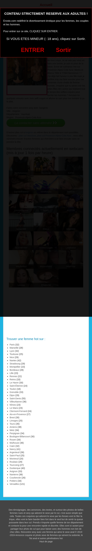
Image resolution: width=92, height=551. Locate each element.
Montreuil (14, 458)
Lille (12, 373)
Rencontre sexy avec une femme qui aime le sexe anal (47, 532)
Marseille (14, 348)
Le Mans (14, 408)
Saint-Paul (15, 455)
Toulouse (14, 354)
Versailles (14, 484)
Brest (12, 417)
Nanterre (14, 474)
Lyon (12, 351)
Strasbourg (15, 363)
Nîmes (13, 405)
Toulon (13, 389)
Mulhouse (14, 443)
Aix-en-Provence (18, 414)
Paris (12, 344)
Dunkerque (15, 468)
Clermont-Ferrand (18, 411)
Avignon (13, 471)
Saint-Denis (15, 398)
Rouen (13, 439)
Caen (12, 446)
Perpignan (15, 433)
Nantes (13, 360)
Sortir (63, 50)
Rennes (13, 376)
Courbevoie (15, 477)
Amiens (13, 427)
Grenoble (14, 392)
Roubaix (14, 462)
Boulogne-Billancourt (20, 436)
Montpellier (15, 367)
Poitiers (13, 481)
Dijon (12, 395)
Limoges (14, 420)
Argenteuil (15, 452)
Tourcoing (14, 465)
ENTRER (32, 50)
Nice (12, 357)
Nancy (13, 449)
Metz (12, 430)
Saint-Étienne (16, 386)
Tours (12, 424)
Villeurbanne (16, 401)
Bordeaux (14, 370)
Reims (13, 379)
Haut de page (46, 541)
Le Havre (14, 382)
